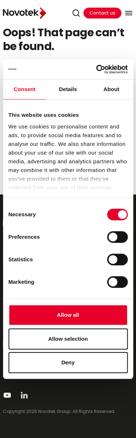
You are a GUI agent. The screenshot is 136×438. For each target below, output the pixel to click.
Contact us (102, 13)
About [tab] (111, 89)
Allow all (68, 315)
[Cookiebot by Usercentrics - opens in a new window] (97, 69)
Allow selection (68, 339)
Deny (68, 362)
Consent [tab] (24, 89)
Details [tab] (68, 89)
